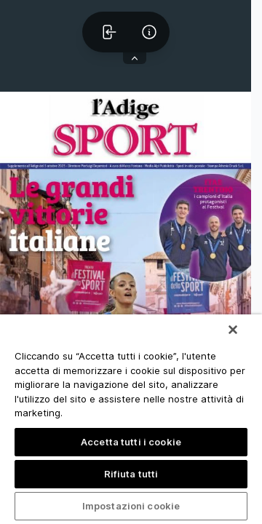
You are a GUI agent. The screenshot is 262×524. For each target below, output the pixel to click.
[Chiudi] (233, 329)
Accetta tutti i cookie (131, 442)
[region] (131, 419)
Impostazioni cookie (131, 506)
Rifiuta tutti (131, 474)
